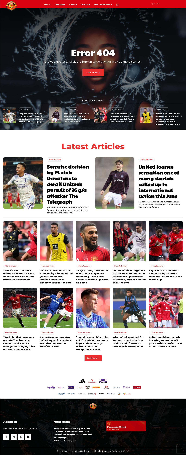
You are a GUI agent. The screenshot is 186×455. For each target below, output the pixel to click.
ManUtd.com (26, 109)
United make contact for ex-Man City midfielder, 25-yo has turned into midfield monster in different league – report (168, 119)
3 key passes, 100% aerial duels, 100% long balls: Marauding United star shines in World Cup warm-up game (92, 276)
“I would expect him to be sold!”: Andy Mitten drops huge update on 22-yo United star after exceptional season (92, 343)
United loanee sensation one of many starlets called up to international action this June (77, 117)
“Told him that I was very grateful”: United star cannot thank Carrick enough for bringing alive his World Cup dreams (19, 343)
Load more (93, 358)
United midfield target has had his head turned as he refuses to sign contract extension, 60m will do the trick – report (129, 276)
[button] (117, 4)
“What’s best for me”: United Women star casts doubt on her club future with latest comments (122, 117)
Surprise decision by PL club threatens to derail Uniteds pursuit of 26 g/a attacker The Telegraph (31, 117)
